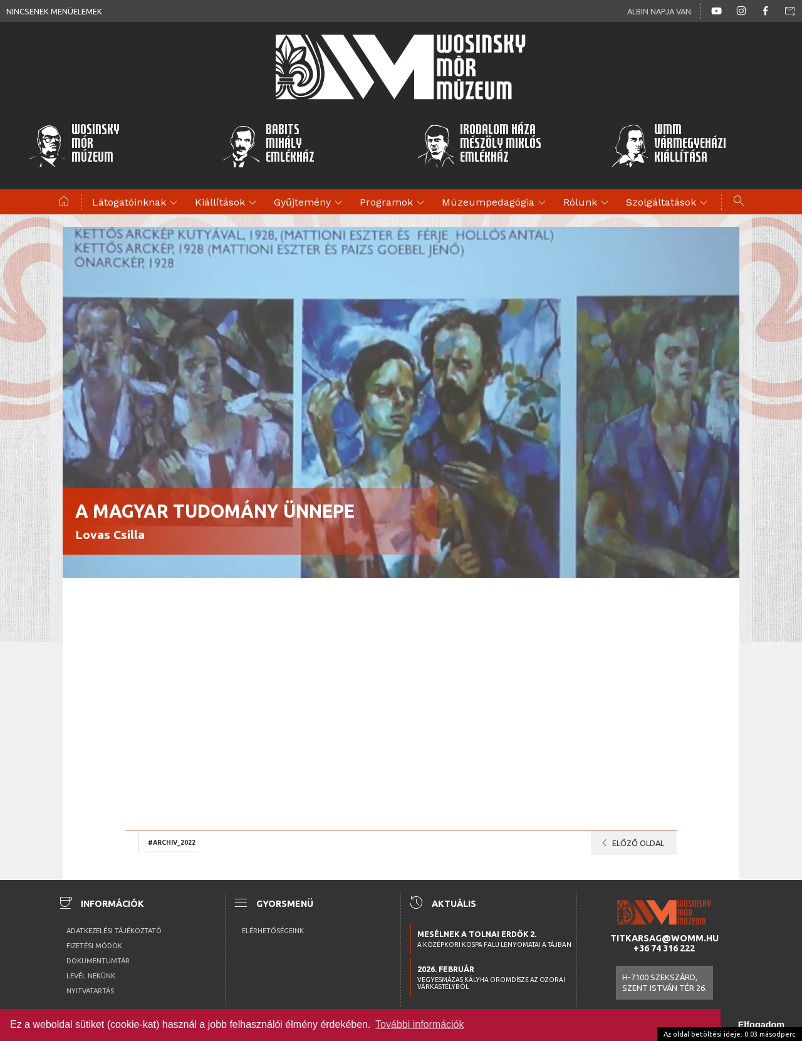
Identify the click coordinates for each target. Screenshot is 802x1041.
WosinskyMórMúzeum (74, 145)
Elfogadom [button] (761, 1025)
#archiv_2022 (171, 841)
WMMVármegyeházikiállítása (668, 145)
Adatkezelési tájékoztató (114, 930)
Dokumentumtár (98, 961)
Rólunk (587, 203)
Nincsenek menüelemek (54, 11)
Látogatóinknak (136, 203)
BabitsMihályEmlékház (268, 145)
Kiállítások (227, 203)
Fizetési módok (94, 945)
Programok (394, 203)
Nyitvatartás (90, 991)
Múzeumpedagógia (495, 203)
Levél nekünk (90, 976)
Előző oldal (630, 843)
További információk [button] (419, 1024)
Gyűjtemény (310, 203)
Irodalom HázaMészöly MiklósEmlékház (479, 145)
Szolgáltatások (668, 203)
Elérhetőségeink (273, 930)
